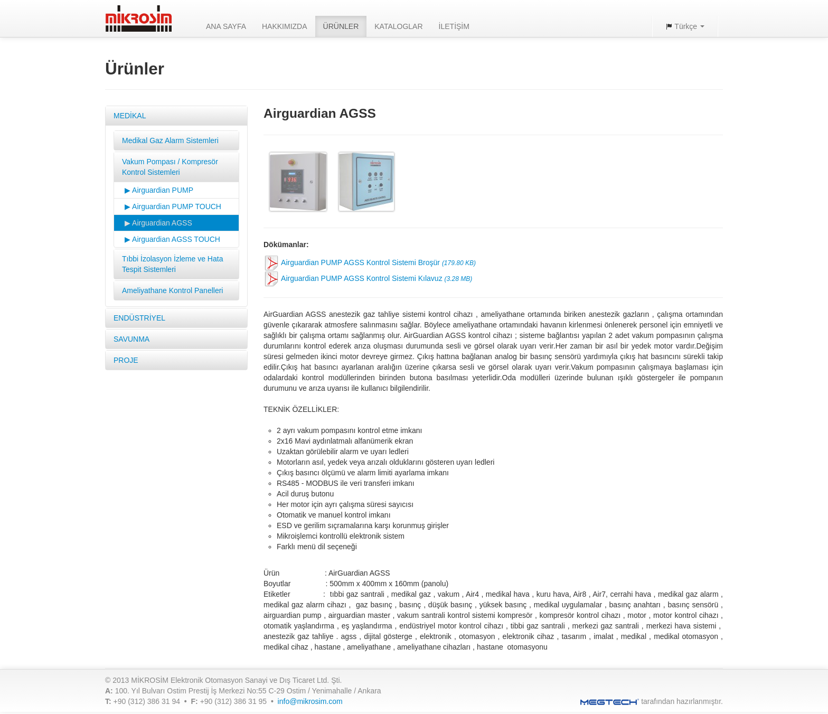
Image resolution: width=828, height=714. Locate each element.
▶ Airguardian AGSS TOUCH (172, 239)
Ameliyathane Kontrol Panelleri (172, 290)
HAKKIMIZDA (284, 26)
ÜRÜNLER (341, 26)
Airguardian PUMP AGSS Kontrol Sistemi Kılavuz (368, 279)
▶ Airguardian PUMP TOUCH (173, 206)
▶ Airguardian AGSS (158, 223)
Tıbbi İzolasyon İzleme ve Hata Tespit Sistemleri (172, 264)
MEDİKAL (130, 115)
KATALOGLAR (398, 26)
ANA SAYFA (226, 26)
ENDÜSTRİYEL (139, 318)
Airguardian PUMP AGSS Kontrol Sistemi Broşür (370, 263)
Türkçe (684, 26)
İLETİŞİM (454, 26)
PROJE (126, 360)
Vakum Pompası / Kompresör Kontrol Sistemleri (170, 166)
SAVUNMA (131, 339)
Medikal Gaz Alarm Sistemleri (170, 140)
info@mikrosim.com (310, 701)
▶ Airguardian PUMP (159, 190)
